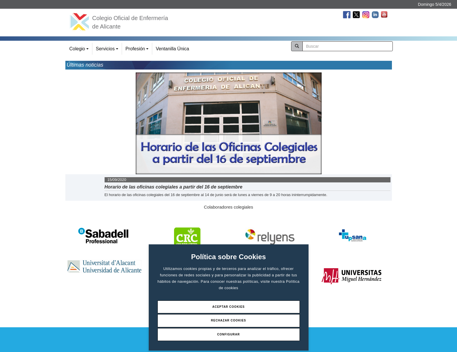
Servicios (108, 50)
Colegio (79, 50)
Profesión (138, 50)
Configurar (228, 334)
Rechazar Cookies (228, 320)
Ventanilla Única (172, 48)
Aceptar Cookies (228, 306)
